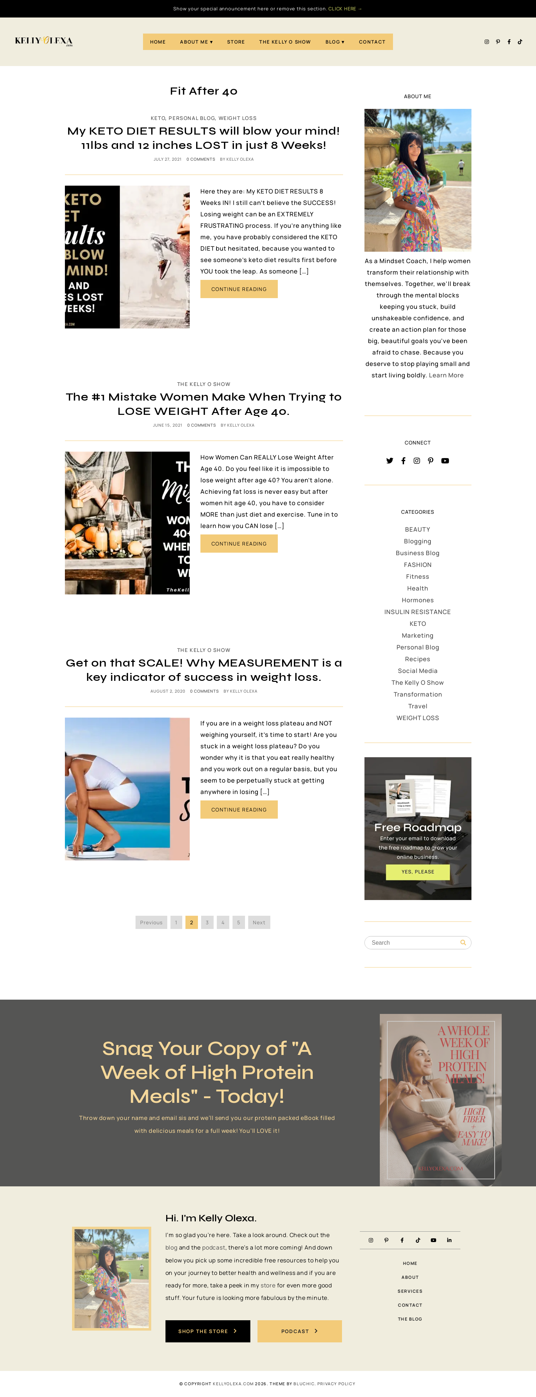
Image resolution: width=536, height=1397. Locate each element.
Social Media (418, 671)
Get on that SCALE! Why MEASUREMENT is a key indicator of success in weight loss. (204, 670)
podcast (213, 1247)
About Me (194, 42)
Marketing (418, 635)
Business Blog (418, 553)
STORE (236, 42)
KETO (158, 118)
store (268, 1285)
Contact (372, 42)
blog (171, 1247)
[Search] (463, 942)
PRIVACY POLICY (336, 1384)
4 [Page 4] (223, 922)
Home (158, 42)
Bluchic (303, 1384)
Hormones (418, 600)
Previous (151, 922)
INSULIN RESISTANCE (417, 612)
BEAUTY (417, 529)
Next (259, 922)
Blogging (418, 541)
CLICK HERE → (345, 8)
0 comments (201, 159)
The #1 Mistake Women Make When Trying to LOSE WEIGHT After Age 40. (204, 404)
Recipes (417, 659)
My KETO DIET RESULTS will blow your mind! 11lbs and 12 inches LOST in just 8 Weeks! (203, 138)
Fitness (417, 576)
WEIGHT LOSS (238, 118)
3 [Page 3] (207, 922)
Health (417, 588)
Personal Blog (192, 118)
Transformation (418, 694)
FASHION (418, 565)
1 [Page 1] (176, 922)
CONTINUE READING (239, 289)
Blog (333, 42)
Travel (418, 706)
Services (410, 1291)
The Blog (410, 1319)
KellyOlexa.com (233, 1384)
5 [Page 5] (238, 922)
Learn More (446, 375)
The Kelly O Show (285, 42)
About (410, 1277)
